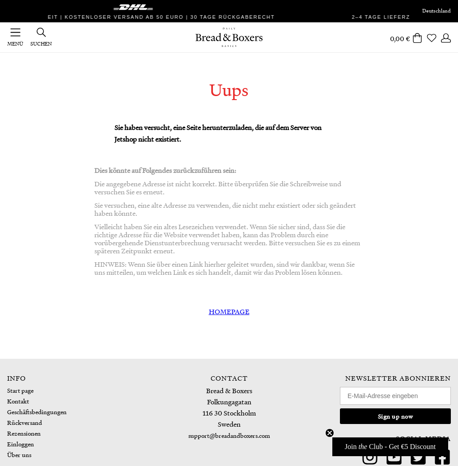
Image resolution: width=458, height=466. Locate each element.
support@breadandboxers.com (229, 435)
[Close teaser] (329, 432)
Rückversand (24, 422)
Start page (20, 390)
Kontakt (18, 401)
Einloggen (20, 444)
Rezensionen (24, 433)
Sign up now (395, 416)
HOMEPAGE (229, 311)
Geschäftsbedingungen (37, 411)
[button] (390, 447)
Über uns (19, 454)
